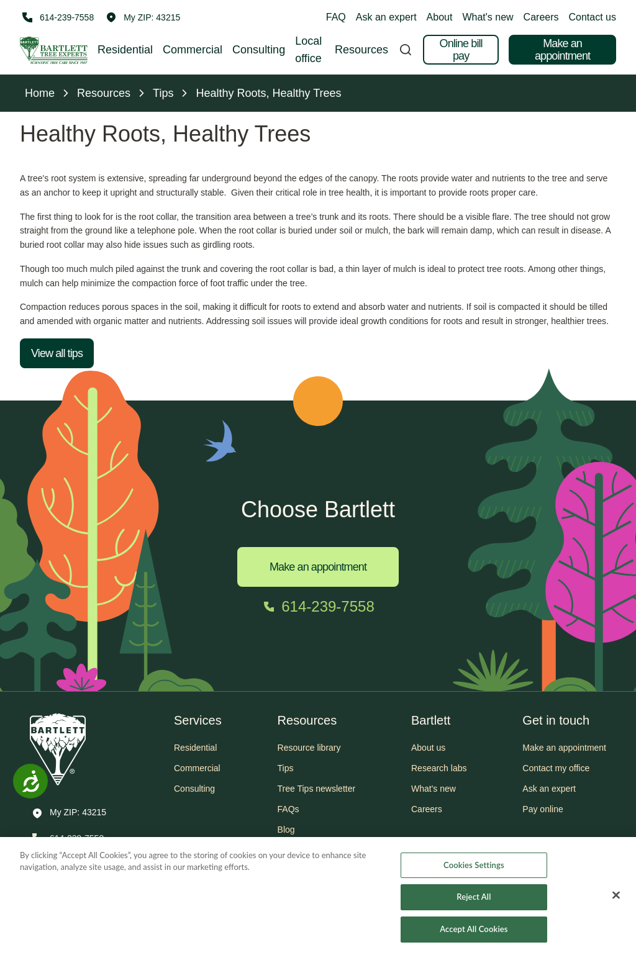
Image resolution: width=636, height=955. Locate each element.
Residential (125, 49)
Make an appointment (562, 49)
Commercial (192, 49)
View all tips (57, 353)
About (440, 17)
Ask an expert (386, 17)
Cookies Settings (473, 871)
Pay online (542, 809)
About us (428, 748)
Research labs (439, 768)
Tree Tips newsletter (317, 789)
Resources (361, 49)
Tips (286, 768)
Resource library (309, 748)
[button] (143, 17)
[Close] (616, 901)
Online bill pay (461, 49)
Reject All (474, 903)
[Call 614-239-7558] (57, 17)
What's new (487, 17)
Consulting (258, 49)
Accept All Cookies (473, 935)
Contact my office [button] (555, 768)
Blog (286, 830)
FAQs (288, 809)
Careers (541, 17)
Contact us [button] (592, 17)
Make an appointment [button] (564, 748)
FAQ (336, 17)
